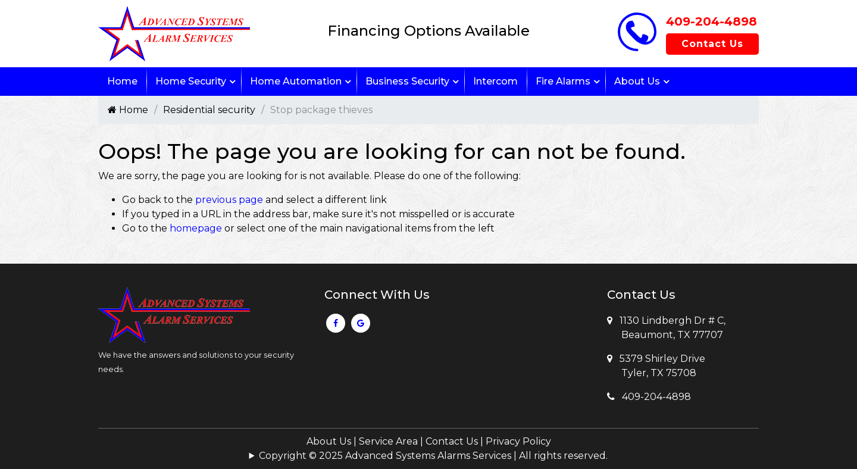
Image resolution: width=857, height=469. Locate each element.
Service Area (388, 441)
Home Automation (296, 81)
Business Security (407, 81)
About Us (637, 81)
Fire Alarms (563, 81)
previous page (229, 199)
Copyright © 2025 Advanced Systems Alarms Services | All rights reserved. (433, 455)
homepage (196, 228)
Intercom (495, 81)
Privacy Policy (518, 441)
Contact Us (712, 43)
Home (122, 81)
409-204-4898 (711, 21)
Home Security (190, 81)
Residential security (209, 109)
